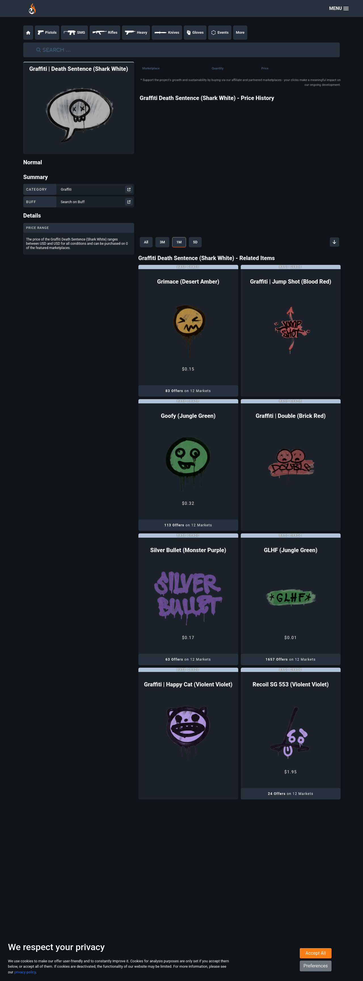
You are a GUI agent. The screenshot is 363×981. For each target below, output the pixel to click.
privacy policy (25, 972)
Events (220, 32)
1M (180, 242)
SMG (74, 32)
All (146, 242)
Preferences (315, 966)
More (240, 32)
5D (197, 242)
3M (163, 242)
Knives (167, 32)
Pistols (47, 32)
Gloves (195, 32)
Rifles (104, 32)
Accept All (315, 953)
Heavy (136, 32)
